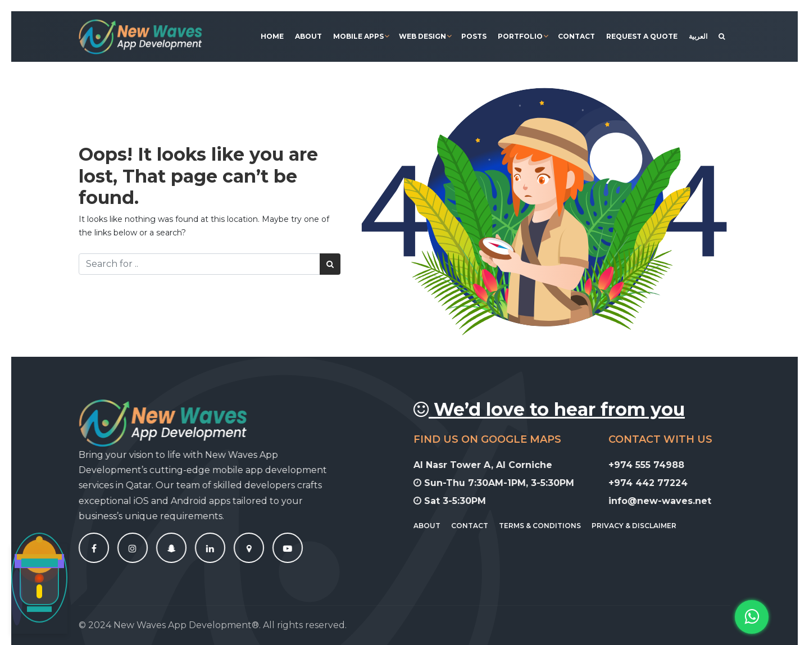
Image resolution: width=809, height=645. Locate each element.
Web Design (422, 36)
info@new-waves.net (666, 501)
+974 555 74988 (652, 465)
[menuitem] (698, 36)
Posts (474, 36)
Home (272, 36)
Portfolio (520, 36)
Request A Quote (642, 36)
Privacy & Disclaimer (640, 525)
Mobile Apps (358, 36)
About (308, 36)
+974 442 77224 (654, 483)
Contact (576, 36)
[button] (752, 617)
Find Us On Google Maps (494, 439)
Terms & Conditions (547, 525)
